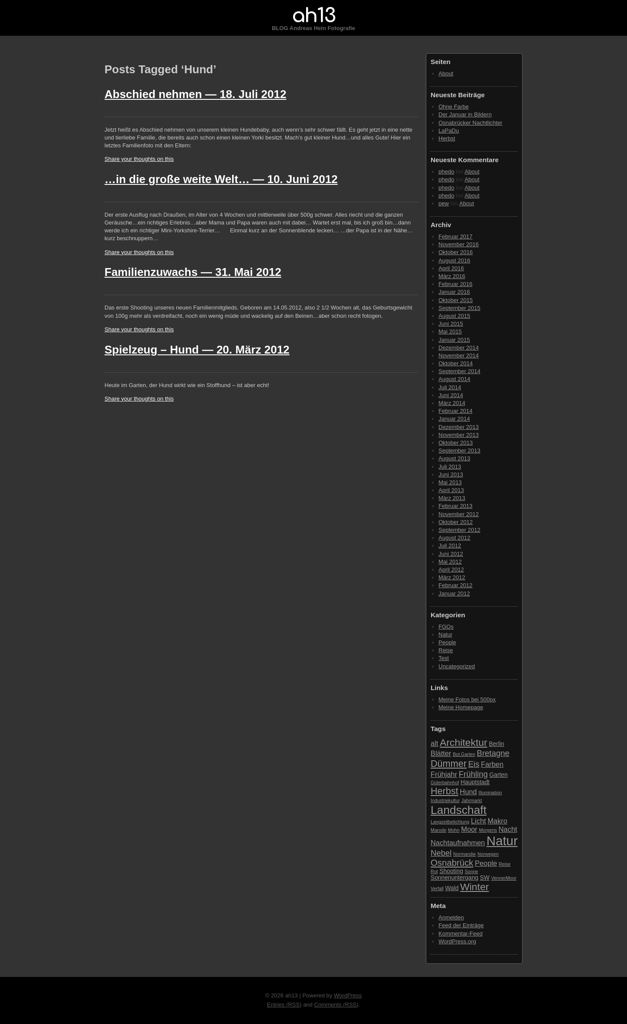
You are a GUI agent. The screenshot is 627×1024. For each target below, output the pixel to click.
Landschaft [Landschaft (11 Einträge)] (458, 809)
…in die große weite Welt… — (221, 179)
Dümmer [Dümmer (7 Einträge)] (449, 763)
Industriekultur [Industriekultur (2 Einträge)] (445, 800)
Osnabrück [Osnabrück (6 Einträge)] (452, 863)
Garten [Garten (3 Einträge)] (498, 775)
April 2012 (451, 569)
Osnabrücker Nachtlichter (470, 122)
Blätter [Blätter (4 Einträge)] (441, 753)
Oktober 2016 (455, 252)
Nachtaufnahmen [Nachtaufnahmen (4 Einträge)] (458, 843)
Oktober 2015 (455, 300)
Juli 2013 (449, 466)
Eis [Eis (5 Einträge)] (473, 764)
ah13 (313, 15)
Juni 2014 (450, 395)
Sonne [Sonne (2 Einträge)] (471, 871)
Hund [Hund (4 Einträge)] (468, 792)
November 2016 (458, 244)
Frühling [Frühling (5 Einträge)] (473, 774)
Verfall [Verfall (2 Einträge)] (437, 888)
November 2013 (458, 435)
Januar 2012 (454, 593)
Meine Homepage (460, 707)
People (447, 642)
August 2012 (454, 537)
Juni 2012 (450, 554)
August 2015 (454, 316)
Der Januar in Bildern (465, 114)
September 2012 (459, 530)
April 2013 (451, 490)
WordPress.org (457, 941)
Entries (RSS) (284, 1004)
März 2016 (451, 276)
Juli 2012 (449, 545)
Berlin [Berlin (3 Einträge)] (496, 744)
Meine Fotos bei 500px (467, 699)
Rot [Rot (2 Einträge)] (434, 871)
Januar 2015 (454, 340)
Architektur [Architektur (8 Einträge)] (463, 742)
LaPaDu (448, 130)
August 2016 (454, 260)
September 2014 (459, 371)
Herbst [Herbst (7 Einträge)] (444, 791)
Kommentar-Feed (460, 933)
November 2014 (458, 355)
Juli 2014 (449, 387)
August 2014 (454, 379)
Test (443, 658)
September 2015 (459, 308)
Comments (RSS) (336, 1004)
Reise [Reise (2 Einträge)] (504, 864)
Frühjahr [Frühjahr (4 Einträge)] (444, 774)
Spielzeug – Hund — (197, 349)
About (445, 73)
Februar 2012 (455, 585)
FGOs (446, 626)
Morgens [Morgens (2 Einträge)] (488, 830)
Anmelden (451, 917)
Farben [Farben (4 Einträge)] (492, 764)
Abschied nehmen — (195, 94)
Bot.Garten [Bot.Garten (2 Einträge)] (464, 754)
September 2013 (459, 450)
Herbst (446, 138)
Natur (445, 634)
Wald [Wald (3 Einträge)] (451, 888)
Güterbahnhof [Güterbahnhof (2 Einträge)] (445, 782)
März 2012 (451, 577)
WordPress (348, 995)
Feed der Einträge (461, 925)
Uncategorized (456, 666)
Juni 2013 (450, 474)
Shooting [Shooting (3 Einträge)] (451, 871)
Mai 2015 (450, 331)
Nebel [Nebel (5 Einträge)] (441, 852)
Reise (445, 650)
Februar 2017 (455, 236)
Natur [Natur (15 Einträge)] (502, 840)
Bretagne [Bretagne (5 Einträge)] (493, 753)
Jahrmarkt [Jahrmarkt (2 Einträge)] (472, 800)
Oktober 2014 (455, 363)
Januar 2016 (454, 292)
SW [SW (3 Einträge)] (484, 877)
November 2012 (458, 514)
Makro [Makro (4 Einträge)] (497, 821)
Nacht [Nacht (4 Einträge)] (508, 829)
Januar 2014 (454, 418)
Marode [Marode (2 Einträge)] (438, 830)
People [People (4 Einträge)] (486, 863)
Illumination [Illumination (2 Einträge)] (490, 792)
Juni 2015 (450, 323)
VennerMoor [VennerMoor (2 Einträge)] (503, 878)
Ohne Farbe (453, 106)
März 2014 (451, 403)
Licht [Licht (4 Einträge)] (478, 821)
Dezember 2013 (458, 427)
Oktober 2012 (455, 522)
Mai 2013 (450, 482)
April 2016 (451, 268)
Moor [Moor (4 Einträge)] (469, 829)
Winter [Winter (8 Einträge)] (474, 886)
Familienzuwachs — (192, 272)
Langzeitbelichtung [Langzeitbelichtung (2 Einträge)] (450, 821)
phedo (446, 171)
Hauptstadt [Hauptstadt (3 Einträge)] (475, 782)
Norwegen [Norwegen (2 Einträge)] (488, 854)
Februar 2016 (455, 284)
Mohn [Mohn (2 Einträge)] (454, 830)
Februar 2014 (455, 411)
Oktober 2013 (455, 442)
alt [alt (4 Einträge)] (434, 743)
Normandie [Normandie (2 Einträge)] (464, 854)
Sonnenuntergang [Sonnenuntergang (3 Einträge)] (454, 877)
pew (443, 203)
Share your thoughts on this (139, 159)
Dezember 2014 (458, 347)
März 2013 (451, 498)
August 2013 (454, 458)
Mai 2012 (450, 561)
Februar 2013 (455, 506)
